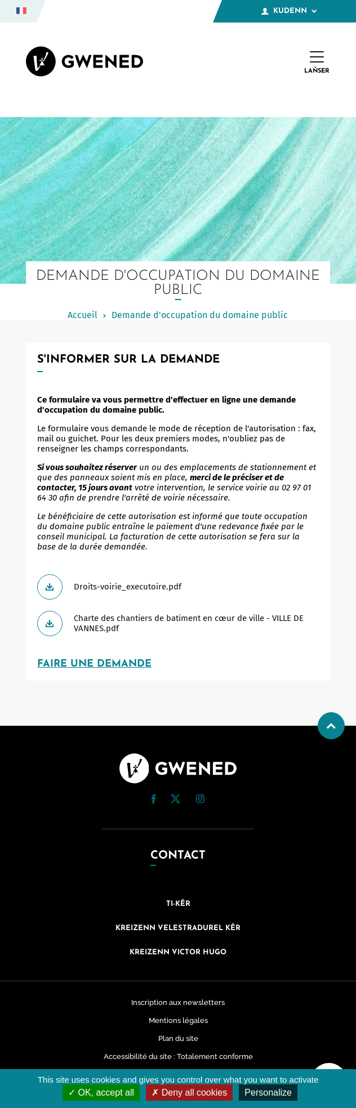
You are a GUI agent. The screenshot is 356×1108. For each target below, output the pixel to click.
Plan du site (178, 1038)
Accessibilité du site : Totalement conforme (178, 1056)
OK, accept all (101, 1092)
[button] (154, 799)
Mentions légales (178, 1020)
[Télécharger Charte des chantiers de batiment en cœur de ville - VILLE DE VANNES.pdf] (178, 623)
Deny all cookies (189, 1092)
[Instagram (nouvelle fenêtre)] (200, 800)
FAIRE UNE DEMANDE (94, 664)
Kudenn (289, 11)
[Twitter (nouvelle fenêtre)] (175, 800)
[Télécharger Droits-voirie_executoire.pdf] (178, 587)
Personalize (268, 1092)
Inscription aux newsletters (178, 1002)
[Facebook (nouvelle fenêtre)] (153, 801)
